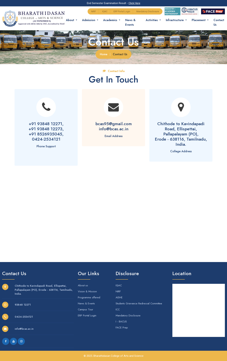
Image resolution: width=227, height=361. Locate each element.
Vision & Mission (87, 291)
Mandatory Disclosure (147, 11)
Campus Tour (85, 309)
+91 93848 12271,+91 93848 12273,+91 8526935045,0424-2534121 (46, 131)
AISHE (119, 297)
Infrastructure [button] (175, 20)
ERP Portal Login (122, 11)
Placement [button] (199, 20)
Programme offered (89, 297)
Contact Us (219, 22)
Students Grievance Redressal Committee (139, 303)
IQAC (104, 11)
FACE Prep (122, 327)
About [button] (70, 20)
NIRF (93, 11)
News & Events (130, 22)
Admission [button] (89, 20)
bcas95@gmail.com (113, 124)
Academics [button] (110, 20)
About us (83, 285)
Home (103, 54)
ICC (118, 309)
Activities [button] (152, 20)
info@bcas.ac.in (113, 129)
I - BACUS (121, 321)
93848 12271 (23, 305)
